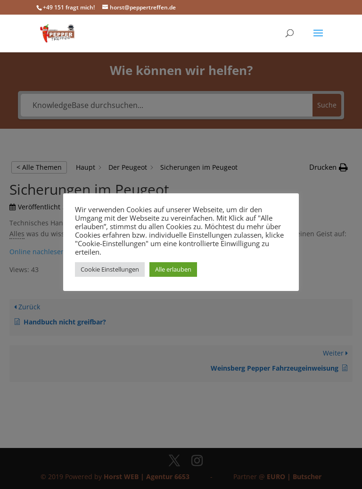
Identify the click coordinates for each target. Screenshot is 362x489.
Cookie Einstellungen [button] (110, 269)
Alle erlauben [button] (173, 269)
